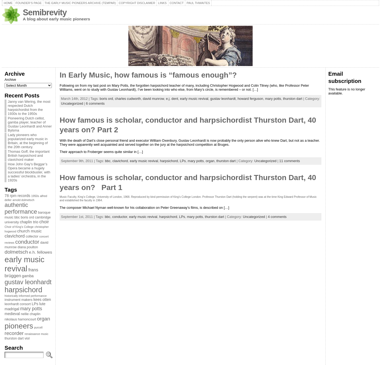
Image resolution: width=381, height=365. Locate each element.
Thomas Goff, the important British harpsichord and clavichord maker (29, 155)
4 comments (277, 217)
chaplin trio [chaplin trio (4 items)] (29, 222)
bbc (108, 161)
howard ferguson (250, 99)
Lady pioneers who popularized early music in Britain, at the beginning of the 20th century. (28, 141)
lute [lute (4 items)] (42, 304)
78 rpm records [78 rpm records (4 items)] (17, 196)
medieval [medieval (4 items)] (12, 314)
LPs (183, 161)
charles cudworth (128, 99)
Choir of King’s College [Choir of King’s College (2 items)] (19, 226)
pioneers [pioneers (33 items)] (19, 326)
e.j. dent (172, 99)
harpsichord (169, 161)
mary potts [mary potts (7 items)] (31, 308)
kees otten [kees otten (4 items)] (42, 299)
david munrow (153, 99)
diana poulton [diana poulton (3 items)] (28, 247)
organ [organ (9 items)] (43, 319)
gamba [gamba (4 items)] (28, 276)
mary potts (273, 99)
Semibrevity (45, 12)
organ (210, 161)
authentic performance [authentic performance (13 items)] (21, 208)
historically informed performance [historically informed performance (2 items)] (26, 295)
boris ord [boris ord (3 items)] (27, 217)
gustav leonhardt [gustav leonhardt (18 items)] (28, 282)
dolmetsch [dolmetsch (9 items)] (16, 252)
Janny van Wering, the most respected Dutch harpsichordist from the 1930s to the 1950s (29, 108)
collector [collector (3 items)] (32, 236)
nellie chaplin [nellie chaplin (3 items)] (31, 314)
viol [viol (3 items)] (27, 338)
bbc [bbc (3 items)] (17, 217)
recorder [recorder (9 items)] (14, 333)
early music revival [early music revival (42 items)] (24, 264)
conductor (119, 217)
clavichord (120, 161)
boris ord (106, 99)
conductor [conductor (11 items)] (27, 242)
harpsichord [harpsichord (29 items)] (23, 290)
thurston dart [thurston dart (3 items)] (14, 338)
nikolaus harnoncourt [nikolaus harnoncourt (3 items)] (20, 319)
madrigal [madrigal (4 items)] (12, 309)
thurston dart (292, 99)
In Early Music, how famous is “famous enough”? (148, 75)
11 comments (289, 161)
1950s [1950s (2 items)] (35, 196)
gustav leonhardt (223, 99)
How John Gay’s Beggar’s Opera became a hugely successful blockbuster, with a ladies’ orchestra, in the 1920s (29, 172)
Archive (10, 80)
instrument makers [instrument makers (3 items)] (18, 300)
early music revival (194, 99)
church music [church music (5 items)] (29, 231)
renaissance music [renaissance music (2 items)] (36, 333)
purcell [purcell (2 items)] (38, 327)
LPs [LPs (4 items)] (35, 304)
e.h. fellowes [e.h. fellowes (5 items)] (40, 252)
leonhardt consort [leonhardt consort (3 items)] (18, 304)
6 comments (95, 103)
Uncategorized (72, 103)
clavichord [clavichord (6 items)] (15, 236)
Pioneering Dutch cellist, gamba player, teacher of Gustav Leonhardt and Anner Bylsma (30, 124)
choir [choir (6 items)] (44, 221)
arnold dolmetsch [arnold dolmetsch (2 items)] (23, 200)
